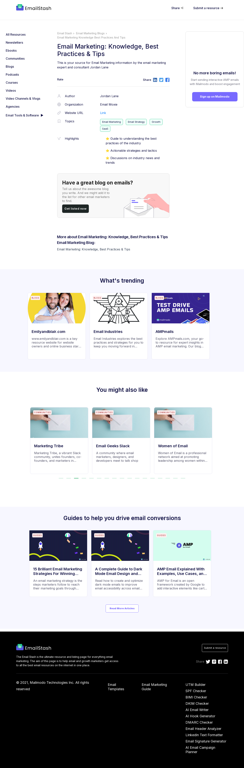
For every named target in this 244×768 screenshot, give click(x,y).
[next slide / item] (211, 438)
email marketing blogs (90, 33)
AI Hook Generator (200, 716)
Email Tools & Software (22, 115)
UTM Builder (195, 685)
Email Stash (64, 33)
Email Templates (116, 687)
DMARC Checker (199, 722)
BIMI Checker (196, 697)
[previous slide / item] (32, 438)
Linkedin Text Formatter (204, 735)
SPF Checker (195, 691)
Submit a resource (215, 647)
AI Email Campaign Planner (200, 750)
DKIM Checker (197, 703)
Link (103, 113)
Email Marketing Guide (154, 687)
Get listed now (75, 208)
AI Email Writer (197, 710)
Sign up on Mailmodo (215, 96)
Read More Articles (122, 608)
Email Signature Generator (205, 741)
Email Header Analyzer (203, 729)
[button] (61, 478)
